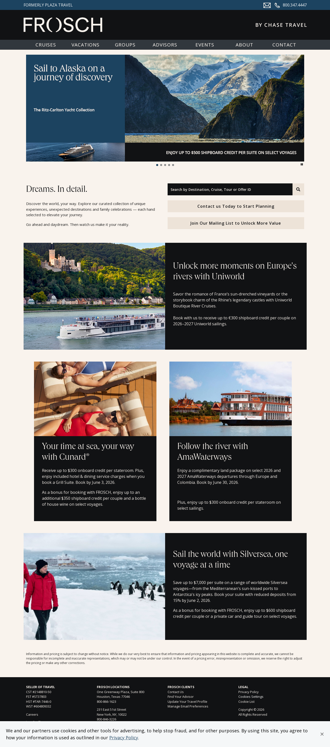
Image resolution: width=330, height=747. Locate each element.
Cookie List (246, 701)
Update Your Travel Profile (187, 701)
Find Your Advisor (181, 696)
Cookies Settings (250, 697)
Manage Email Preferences (188, 706)
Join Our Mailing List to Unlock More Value (235, 223)
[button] (322, 734)
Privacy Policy (123, 738)
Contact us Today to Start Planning (235, 206)
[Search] (298, 189)
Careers (32, 714)
